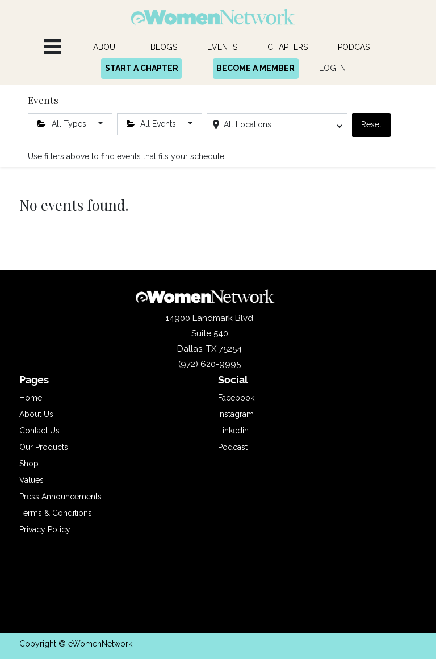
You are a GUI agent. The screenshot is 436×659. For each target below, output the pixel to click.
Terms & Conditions (55, 513)
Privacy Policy (44, 529)
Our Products (43, 447)
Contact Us (39, 430)
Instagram (236, 414)
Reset (371, 124)
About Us (36, 414)
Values (31, 480)
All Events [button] (153, 123)
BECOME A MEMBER (255, 68)
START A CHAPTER (141, 68)
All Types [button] (63, 123)
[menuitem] (107, 47)
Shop (29, 463)
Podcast (233, 447)
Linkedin (233, 430)
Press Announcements (60, 496)
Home (30, 397)
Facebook (236, 397)
